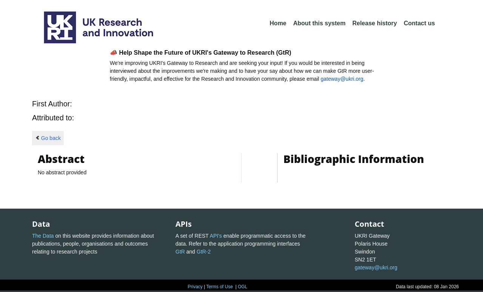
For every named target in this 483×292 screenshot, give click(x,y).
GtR (180, 252)
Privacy (195, 286)
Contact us (419, 23)
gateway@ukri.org (342, 79)
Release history (374, 23)
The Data (43, 236)
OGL (242, 286)
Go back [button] (48, 138)
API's (216, 236)
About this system (319, 23)
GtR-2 (204, 252)
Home (278, 23)
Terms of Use (219, 286)
